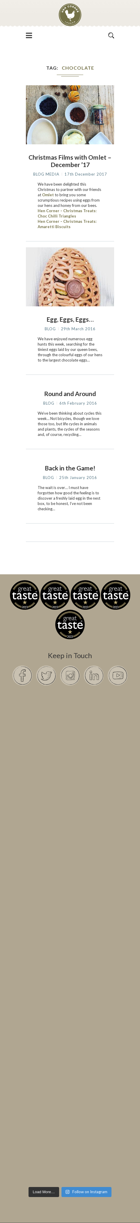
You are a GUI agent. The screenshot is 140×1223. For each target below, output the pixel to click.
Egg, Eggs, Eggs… (70, 319)
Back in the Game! (70, 468)
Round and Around (70, 393)
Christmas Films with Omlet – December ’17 (70, 160)
